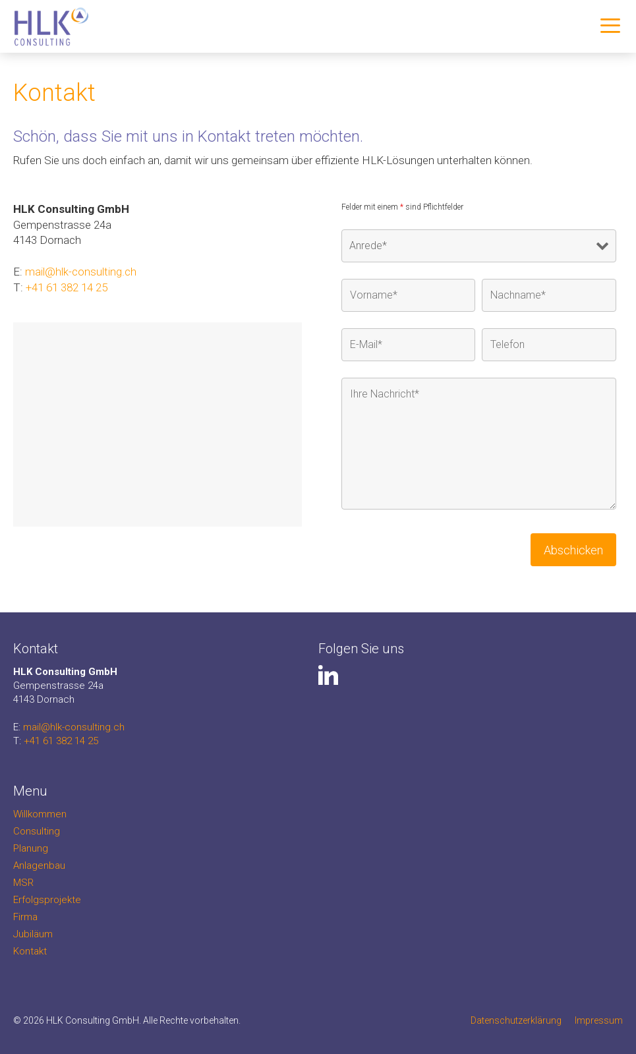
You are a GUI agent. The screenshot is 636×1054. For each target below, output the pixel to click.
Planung (30, 848)
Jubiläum (33, 934)
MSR (23, 883)
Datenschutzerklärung (516, 1020)
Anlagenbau (39, 865)
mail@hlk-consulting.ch (80, 271)
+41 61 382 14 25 (66, 287)
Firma (25, 917)
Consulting (36, 831)
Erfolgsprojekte (47, 900)
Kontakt (30, 951)
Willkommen (40, 814)
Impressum (599, 1020)
